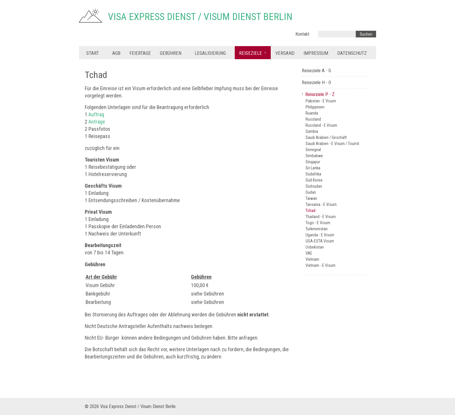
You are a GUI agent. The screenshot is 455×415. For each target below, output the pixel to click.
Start (92, 53)
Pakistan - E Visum (321, 101)
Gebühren (170, 53)
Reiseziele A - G (316, 70)
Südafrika (313, 174)
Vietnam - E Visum (320, 265)
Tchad (310, 210)
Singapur (313, 162)
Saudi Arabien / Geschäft (326, 137)
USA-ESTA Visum (320, 241)
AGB (116, 53)
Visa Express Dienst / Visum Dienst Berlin (200, 16)
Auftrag (96, 114)
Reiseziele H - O (316, 82)
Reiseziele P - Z (320, 94)
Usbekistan (315, 247)
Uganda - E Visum (320, 235)
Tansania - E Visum (321, 204)
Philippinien (315, 107)
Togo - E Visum (318, 222)
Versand (285, 53)
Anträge (97, 122)
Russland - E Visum (321, 125)
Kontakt (302, 34)
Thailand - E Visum (321, 216)
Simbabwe (314, 155)
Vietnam (312, 259)
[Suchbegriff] (337, 34)
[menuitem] (95, 52)
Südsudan (314, 186)
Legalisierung (210, 53)
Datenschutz (352, 53)
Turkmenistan (317, 228)
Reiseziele (250, 53)
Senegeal (313, 149)
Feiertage (140, 53)
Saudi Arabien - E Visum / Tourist (332, 143)
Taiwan (311, 198)
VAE (309, 253)
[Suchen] (366, 34)
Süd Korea (314, 180)
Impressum (316, 53)
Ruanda (312, 113)
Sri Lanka (313, 168)
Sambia (312, 131)
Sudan (311, 192)
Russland (313, 119)
